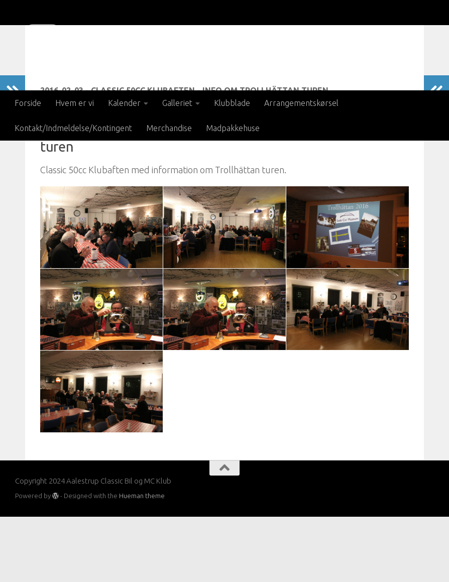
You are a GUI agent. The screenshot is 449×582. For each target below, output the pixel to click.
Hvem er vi (74, 102)
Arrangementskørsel (301, 102)
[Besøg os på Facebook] (427, 553)
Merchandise (169, 128)
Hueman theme (142, 560)
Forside (28, 102)
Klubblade (232, 102)
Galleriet (177, 102)
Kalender (124, 102)
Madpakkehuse (233, 128)
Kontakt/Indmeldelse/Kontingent (73, 128)
